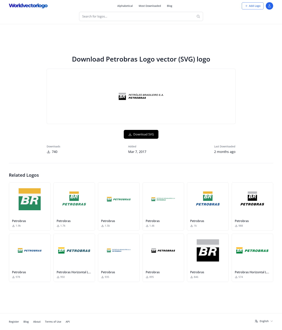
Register (14, 321)
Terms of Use (53, 321)
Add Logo (252, 6)
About (37, 321)
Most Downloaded (150, 6)
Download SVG (141, 134)
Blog (169, 6)
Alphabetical (125, 6)
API (68, 321)
